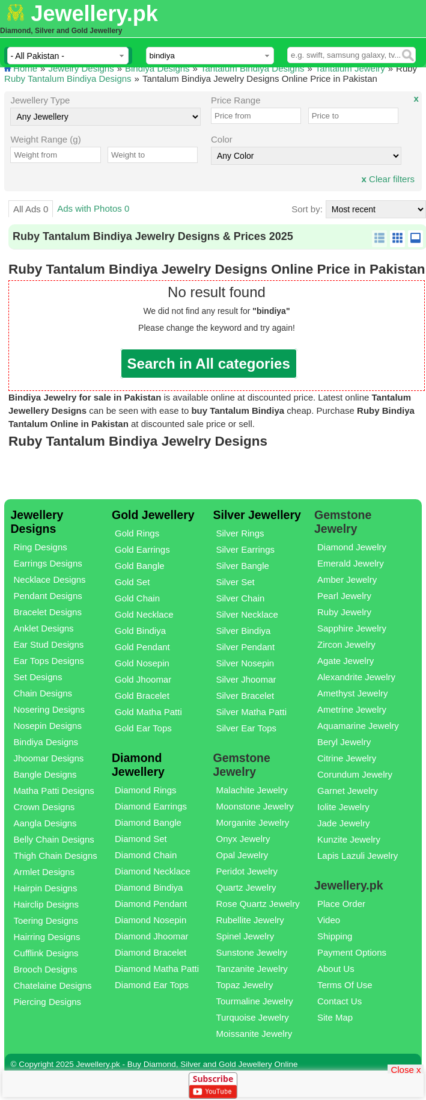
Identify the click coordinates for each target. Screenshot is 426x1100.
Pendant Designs (48, 596)
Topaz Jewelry (244, 985)
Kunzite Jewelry (348, 839)
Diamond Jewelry (351, 547)
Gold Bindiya (140, 630)
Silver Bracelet (245, 695)
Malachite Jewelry (251, 790)
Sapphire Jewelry (351, 628)
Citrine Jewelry (346, 758)
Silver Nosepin (245, 663)
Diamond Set (141, 839)
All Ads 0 (30, 209)
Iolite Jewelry (343, 807)
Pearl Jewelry (344, 596)
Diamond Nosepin (150, 920)
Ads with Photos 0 (93, 208)
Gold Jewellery (153, 514)
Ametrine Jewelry (351, 709)
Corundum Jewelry (354, 774)
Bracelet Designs (48, 612)
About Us (335, 968)
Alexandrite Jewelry (356, 677)
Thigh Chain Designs (55, 855)
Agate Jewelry (345, 661)
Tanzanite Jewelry (251, 968)
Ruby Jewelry (344, 612)
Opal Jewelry (242, 855)
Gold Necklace (144, 614)
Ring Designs (40, 547)
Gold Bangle (140, 566)
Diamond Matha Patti (157, 968)
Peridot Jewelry (247, 871)
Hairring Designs (47, 937)
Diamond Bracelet (150, 952)
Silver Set (235, 582)
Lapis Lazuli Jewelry (357, 855)
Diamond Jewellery (138, 764)
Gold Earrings (142, 549)
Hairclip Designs (46, 904)
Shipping (334, 936)
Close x (406, 1069)
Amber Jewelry (347, 579)
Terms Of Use (345, 985)
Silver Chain (240, 598)
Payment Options (351, 952)
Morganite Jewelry (252, 822)
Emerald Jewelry (350, 563)
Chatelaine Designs (53, 985)
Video (328, 920)
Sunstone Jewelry (251, 952)
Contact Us (339, 1001)
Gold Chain (137, 598)
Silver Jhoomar (246, 679)
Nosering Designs (49, 709)
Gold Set (132, 582)
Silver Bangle (242, 566)
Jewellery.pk (94, 13)
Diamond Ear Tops (152, 985)
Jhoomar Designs (49, 758)
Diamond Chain (146, 855)
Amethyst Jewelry (352, 693)
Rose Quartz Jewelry (257, 904)
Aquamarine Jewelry (358, 726)
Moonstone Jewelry (254, 806)
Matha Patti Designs (54, 790)
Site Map (335, 1017)
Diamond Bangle (148, 822)
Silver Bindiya (243, 630)
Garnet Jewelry (347, 790)
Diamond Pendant (151, 904)
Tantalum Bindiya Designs (253, 68)
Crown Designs (44, 807)
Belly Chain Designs (54, 839)
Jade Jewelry (343, 823)
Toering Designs (46, 920)
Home (25, 68)
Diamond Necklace (152, 871)
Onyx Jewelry (243, 839)
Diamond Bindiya (149, 887)
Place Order (341, 904)
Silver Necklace (247, 614)
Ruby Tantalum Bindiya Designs (68, 78)
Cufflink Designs (46, 953)
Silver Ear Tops (246, 728)
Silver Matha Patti (251, 712)
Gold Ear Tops (143, 728)
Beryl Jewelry (344, 742)
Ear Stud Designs (49, 644)
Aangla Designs (45, 823)
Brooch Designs (46, 969)
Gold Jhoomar (143, 679)
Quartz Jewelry (246, 887)
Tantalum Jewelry (350, 68)
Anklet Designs (44, 628)
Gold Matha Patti (148, 712)
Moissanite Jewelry (254, 1033)
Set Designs (38, 677)
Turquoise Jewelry (252, 1017)
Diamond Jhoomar (152, 936)
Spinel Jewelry (245, 936)
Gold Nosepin (142, 663)
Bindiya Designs (157, 68)
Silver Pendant (245, 647)
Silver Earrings (245, 549)
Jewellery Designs (37, 521)
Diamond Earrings (151, 806)
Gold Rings (137, 533)
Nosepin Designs (48, 726)
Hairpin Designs (46, 888)
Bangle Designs (45, 774)
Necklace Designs (50, 579)
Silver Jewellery (256, 514)
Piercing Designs (48, 1002)
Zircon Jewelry (346, 644)
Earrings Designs (48, 563)
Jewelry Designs (81, 68)
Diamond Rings (146, 790)
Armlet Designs (44, 872)
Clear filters (388, 179)
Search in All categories (208, 363)
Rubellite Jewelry (250, 920)
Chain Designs (43, 693)
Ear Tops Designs (49, 661)
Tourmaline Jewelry (254, 1001)
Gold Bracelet (142, 695)
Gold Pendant (142, 647)
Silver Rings (240, 533)
